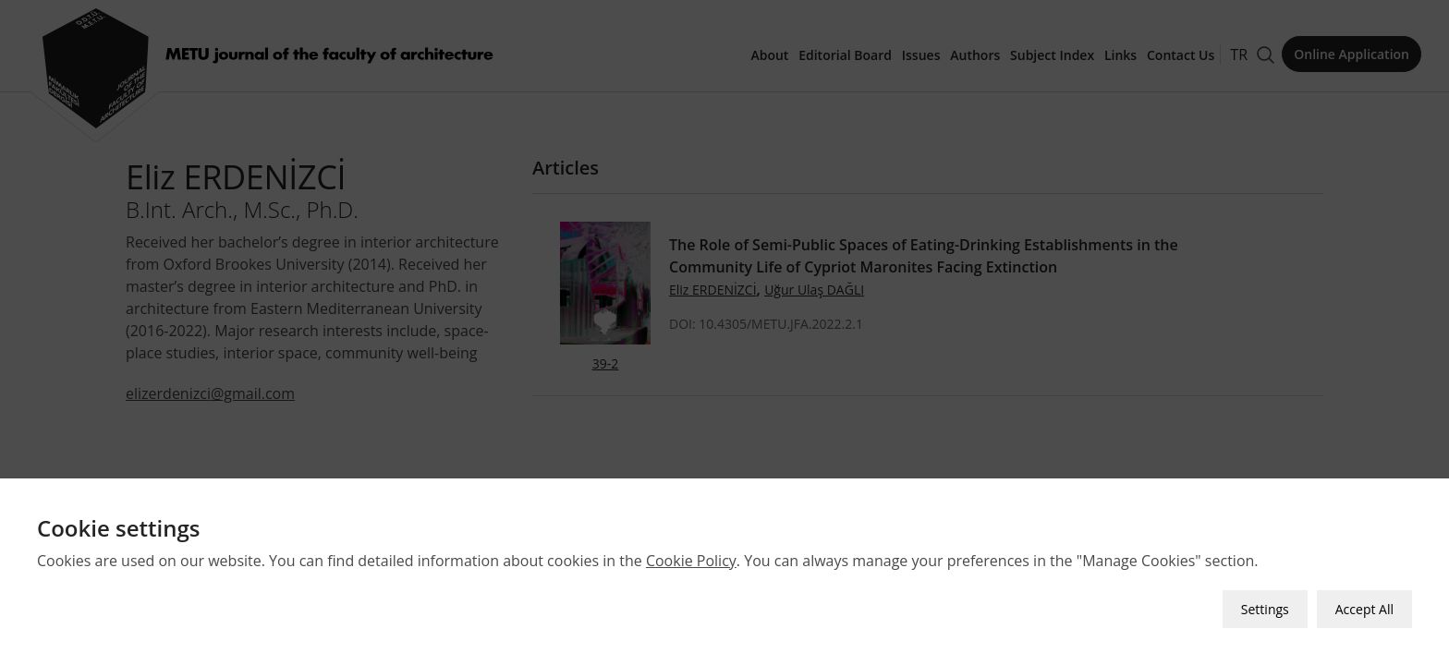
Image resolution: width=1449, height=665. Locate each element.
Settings (1265, 609)
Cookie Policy (691, 560)
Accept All (1364, 609)
